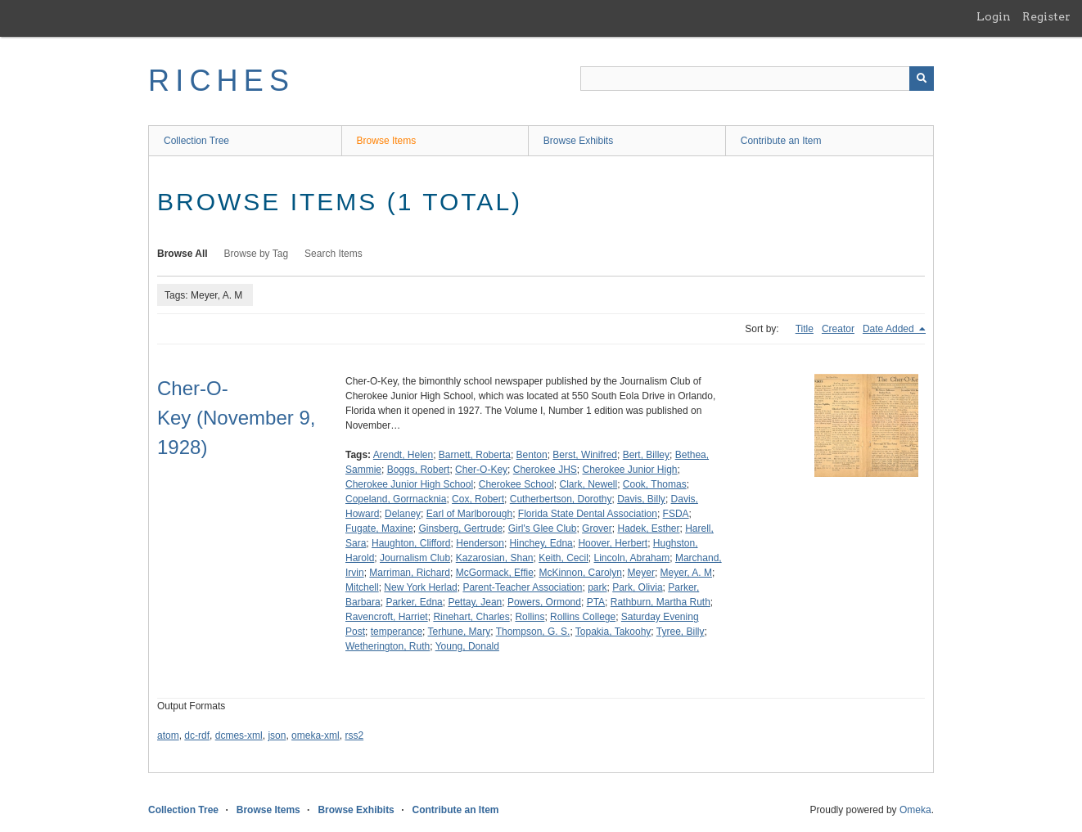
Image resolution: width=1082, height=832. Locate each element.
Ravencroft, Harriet (386, 617)
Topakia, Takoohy (613, 631)
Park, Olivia (637, 587)
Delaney (403, 513)
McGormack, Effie (495, 572)
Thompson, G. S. (533, 631)
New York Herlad (420, 587)
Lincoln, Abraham (632, 558)
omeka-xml (315, 735)
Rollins (529, 617)
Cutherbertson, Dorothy (561, 499)
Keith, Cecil (563, 558)
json (277, 735)
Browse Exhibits (578, 140)
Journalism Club (415, 558)
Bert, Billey (646, 455)
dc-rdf (197, 735)
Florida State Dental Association (587, 513)
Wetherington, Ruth (387, 646)
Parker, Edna (413, 602)
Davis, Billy (641, 499)
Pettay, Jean (475, 602)
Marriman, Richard (409, 572)
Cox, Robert (478, 499)
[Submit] (921, 78)
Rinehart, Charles (471, 617)
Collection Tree (196, 140)
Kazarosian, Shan (495, 558)
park (597, 587)
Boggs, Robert (418, 469)
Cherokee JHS (545, 469)
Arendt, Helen (403, 455)
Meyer (641, 572)
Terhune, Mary (459, 631)
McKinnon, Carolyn (580, 572)
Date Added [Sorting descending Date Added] (890, 329)
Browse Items (387, 140)
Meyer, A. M (686, 572)
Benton (532, 455)
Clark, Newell (589, 484)
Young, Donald (467, 646)
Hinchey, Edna (541, 543)
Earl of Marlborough (469, 513)
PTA (596, 602)
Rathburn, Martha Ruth (660, 602)
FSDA (676, 513)
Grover (597, 528)
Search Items (333, 253)
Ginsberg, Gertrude (460, 528)
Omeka (915, 810)
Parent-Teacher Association (522, 587)
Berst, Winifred (584, 455)
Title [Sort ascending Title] (805, 329)
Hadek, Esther (648, 528)
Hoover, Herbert (612, 543)
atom (168, 735)
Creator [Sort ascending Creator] (838, 329)
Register (1046, 16)
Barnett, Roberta (475, 455)
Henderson (480, 543)
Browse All (182, 253)
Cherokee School (516, 484)
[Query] (757, 78)
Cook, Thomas (655, 484)
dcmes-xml (239, 735)
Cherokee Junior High (629, 469)
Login (993, 16)
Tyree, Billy (680, 631)
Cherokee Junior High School (409, 484)
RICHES (221, 80)
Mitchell (362, 587)
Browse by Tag (256, 253)
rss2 (354, 735)
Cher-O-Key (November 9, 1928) (236, 417)
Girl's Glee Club (542, 528)
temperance (396, 631)
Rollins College (582, 617)
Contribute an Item (781, 140)
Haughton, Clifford (411, 543)
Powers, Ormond (544, 602)
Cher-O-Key (481, 469)
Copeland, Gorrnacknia (395, 499)
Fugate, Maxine (379, 528)
